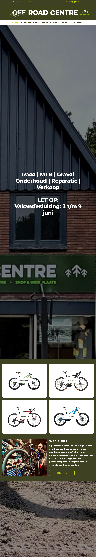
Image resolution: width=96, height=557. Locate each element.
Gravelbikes (71, 380)
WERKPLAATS (49, 22)
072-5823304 (15, 2)
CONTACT (65, 22)
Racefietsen (24, 416)
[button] (73, 1)
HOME (15, 22)
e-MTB (71, 416)
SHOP (36, 22)
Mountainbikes (24, 380)
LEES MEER (62, 473)
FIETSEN (26, 22)
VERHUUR (78, 22)
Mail (29, 2)
